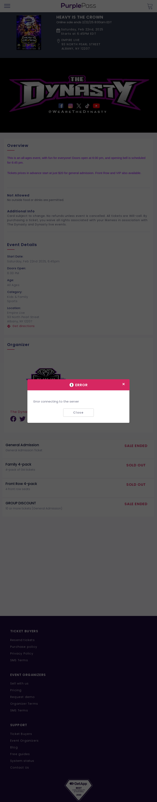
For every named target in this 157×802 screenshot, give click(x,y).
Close (78, 412)
